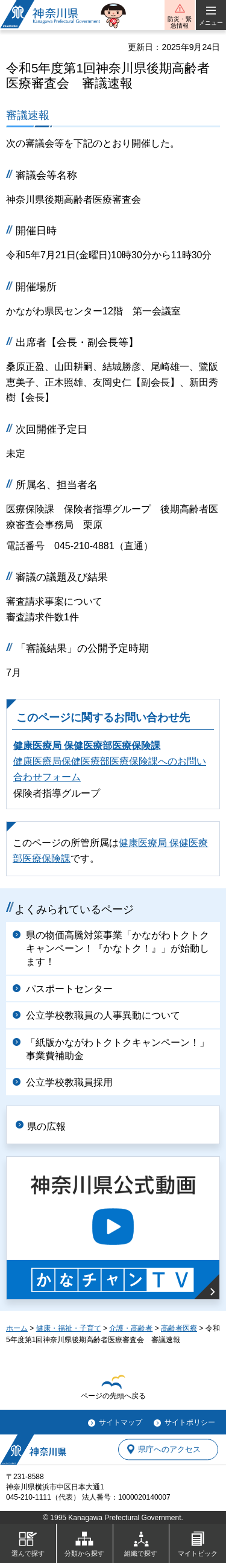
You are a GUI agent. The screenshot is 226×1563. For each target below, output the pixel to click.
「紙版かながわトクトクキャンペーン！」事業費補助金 (117, 1049)
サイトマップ (120, 1422)
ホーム (17, 1328)
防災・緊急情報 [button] (180, 22)
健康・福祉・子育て (68, 1328)
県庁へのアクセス (169, 1449)
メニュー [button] (211, 22)
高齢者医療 (179, 1328)
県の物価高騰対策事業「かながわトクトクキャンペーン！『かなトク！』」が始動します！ (117, 948)
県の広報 (46, 1126)
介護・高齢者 (130, 1328)
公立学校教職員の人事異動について (103, 1015)
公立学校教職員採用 (69, 1082)
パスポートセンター (69, 989)
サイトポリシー (190, 1422)
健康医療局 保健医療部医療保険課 (86, 745)
